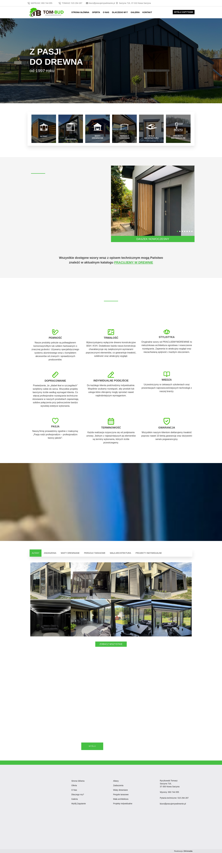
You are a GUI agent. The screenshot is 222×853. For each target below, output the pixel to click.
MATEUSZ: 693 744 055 (40, 3)
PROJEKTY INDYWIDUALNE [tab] (149, 553)
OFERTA (96, 12)
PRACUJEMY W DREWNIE (133, 262)
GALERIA (135, 12)
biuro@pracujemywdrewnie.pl (101, 3)
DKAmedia (188, 851)
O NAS (106, 12)
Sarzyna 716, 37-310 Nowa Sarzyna (133, 3)
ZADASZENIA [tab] (50, 553)
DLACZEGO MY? (120, 12)
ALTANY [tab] (35, 553)
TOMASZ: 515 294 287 (70, 3)
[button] (177, 231)
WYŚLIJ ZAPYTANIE (183, 12)
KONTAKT (147, 12)
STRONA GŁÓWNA (80, 12)
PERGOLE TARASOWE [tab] (94, 553)
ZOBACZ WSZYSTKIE (111, 644)
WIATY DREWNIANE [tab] (70, 553)
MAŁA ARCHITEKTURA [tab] (120, 553)
